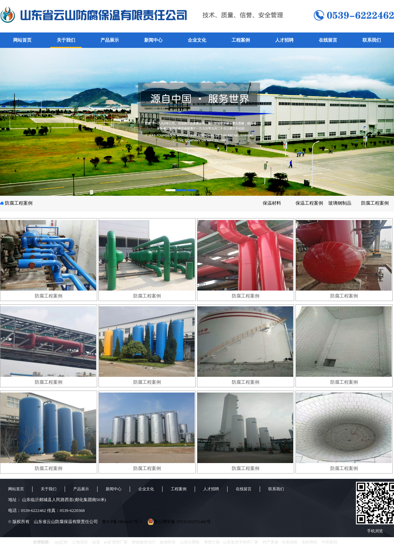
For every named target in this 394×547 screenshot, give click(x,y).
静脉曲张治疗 (144, 542)
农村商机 (309, 542)
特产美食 (270, 542)
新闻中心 (153, 40)
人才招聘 (284, 40)
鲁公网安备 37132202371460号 (178, 521)
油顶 (96, 542)
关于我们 (66, 40)
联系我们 (371, 40)
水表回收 (289, 542)
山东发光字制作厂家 (240, 542)
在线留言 (328, 40)
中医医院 (330, 542)
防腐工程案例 (19, 203)
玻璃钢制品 (339, 203)
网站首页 (22, 40)
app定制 (61, 542)
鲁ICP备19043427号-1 (122, 521)
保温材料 (272, 203)
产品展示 (109, 40)
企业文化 (197, 40)
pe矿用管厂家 (115, 542)
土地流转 (80, 542)
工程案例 (240, 40)
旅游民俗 (168, 542)
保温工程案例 (309, 203)
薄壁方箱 (212, 542)
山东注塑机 (190, 542)
